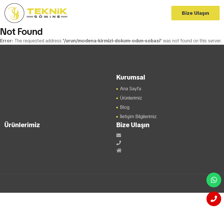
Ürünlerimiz (131, 98)
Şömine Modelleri (36, 13)
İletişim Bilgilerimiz (138, 116)
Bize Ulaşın (195, 13)
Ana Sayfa (130, 89)
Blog (124, 107)
